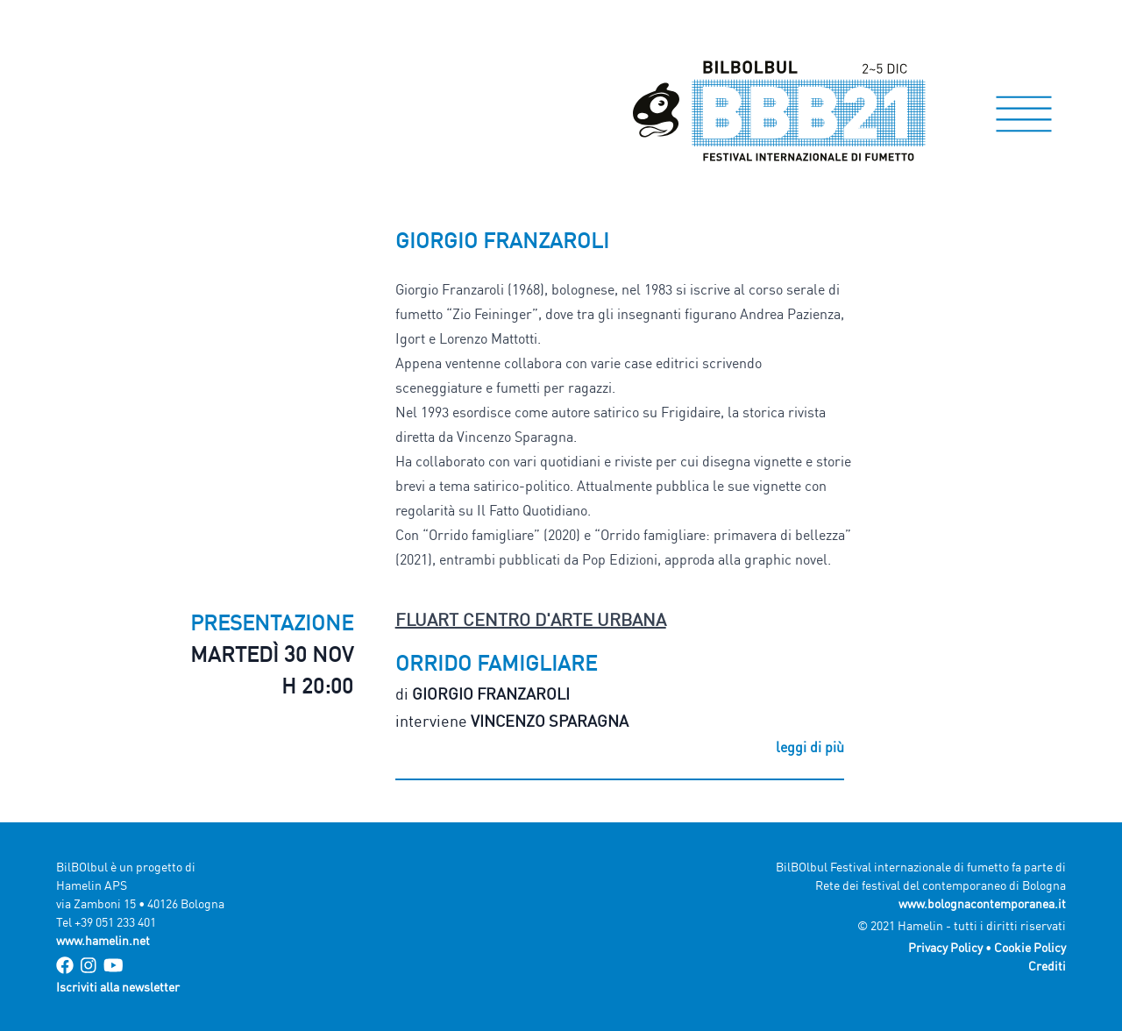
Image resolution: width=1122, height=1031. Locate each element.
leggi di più (810, 747)
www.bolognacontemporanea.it (982, 903)
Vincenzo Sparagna (549, 720)
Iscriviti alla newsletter (118, 986)
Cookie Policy (1030, 947)
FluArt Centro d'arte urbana (530, 619)
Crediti (1047, 965)
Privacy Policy (945, 947)
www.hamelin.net (103, 940)
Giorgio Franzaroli (491, 693)
